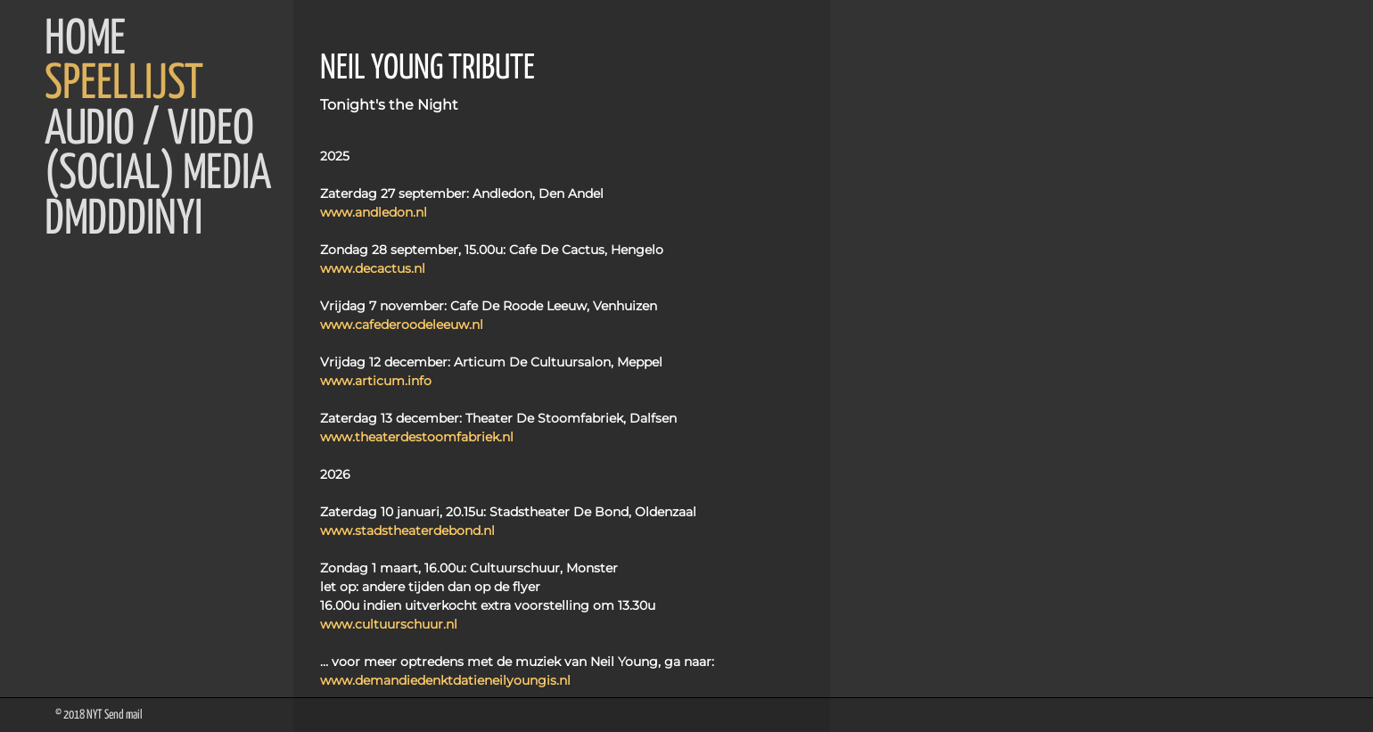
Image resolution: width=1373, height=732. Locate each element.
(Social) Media (158, 174)
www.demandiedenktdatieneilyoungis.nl (445, 680)
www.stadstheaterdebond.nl (407, 530)
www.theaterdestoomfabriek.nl (417, 437)
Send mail (123, 715)
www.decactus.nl (372, 268)
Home (85, 40)
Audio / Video (149, 130)
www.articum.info (376, 381)
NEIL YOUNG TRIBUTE (427, 69)
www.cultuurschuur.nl (388, 624)
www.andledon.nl (373, 212)
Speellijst (124, 84)
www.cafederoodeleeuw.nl (401, 325)
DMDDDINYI (123, 220)
